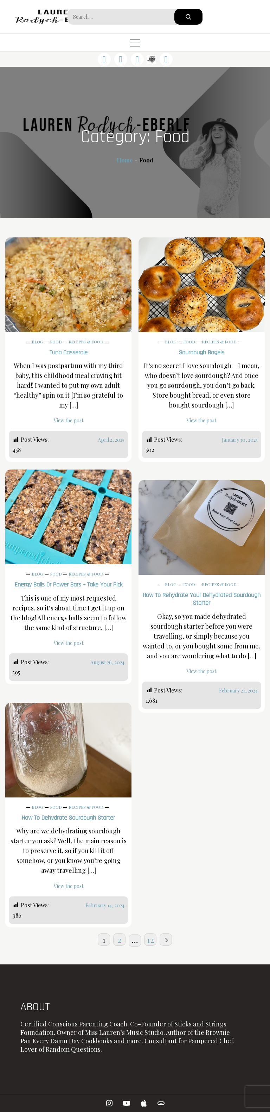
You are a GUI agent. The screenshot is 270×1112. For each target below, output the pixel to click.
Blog (37, 341)
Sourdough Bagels (201, 352)
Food (56, 341)
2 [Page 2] (119, 939)
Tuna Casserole (69, 352)
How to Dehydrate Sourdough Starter (68, 818)
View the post (68, 420)
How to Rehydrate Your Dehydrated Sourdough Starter (202, 599)
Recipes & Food (86, 341)
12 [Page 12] (150, 939)
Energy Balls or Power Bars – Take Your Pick (68, 584)
